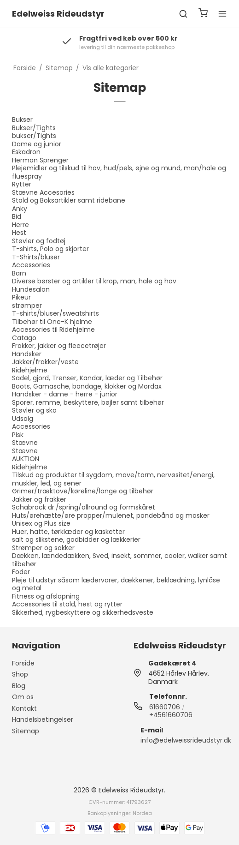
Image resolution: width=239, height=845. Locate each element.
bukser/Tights (34, 135)
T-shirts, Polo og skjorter (50, 248)
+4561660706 (170, 714)
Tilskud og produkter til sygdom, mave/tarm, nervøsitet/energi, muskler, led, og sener (113, 479)
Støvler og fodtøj (38, 241)
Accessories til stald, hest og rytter (67, 604)
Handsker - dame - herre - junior (64, 394)
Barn (19, 273)
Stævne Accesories (43, 192)
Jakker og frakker (39, 499)
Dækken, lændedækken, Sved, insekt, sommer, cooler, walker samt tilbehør (119, 560)
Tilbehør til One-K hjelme (52, 321)
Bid (16, 216)
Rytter (21, 184)
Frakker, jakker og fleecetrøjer (59, 345)
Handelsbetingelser (42, 719)
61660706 (164, 707)
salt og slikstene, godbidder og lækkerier (76, 539)
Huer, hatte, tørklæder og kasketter (68, 531)
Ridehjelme (29, 370)
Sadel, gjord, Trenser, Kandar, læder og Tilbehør (87, 378)
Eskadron (26, 151)
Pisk (17, 434)
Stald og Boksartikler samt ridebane (68, 200)
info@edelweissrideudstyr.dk (185, 740)
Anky (19, 208)
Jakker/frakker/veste (45, 361)
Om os (23, 696)
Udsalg (22, 418)
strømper (27, 305)
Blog (18, 685)
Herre (20, 224)
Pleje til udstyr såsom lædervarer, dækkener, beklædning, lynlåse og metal (116, 584)
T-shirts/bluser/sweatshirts (55, 313)
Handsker (26, 354)
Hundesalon (31, 289)
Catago (24, 337)
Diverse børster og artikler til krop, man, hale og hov (94, 281)
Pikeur (21, 297)
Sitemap (25, 731)
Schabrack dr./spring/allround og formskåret (83, 507)
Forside (23, 663)
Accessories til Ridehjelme (53, 329)
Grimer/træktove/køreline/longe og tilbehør (82, 491)
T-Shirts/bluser (36, 257)
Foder (21, 571)
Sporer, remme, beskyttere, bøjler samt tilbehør (88, 402)
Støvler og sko (34, 410)
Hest (19, 232)
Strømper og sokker (43, 547)
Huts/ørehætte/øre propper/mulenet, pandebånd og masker (111, 515)
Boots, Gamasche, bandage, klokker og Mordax (87, 386)
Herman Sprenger (40, 160)
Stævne (25, 442)
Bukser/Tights (34, 127)
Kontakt (24, 708)
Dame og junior (36, 144)
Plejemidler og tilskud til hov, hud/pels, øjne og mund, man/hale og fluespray (119, 172)
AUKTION (25, 458)
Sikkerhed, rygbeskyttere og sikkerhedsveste (82, 612)
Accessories (31, 265)
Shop (20, 674)
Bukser (22, 119)
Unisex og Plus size (41, 523)
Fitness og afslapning (46, 596)
